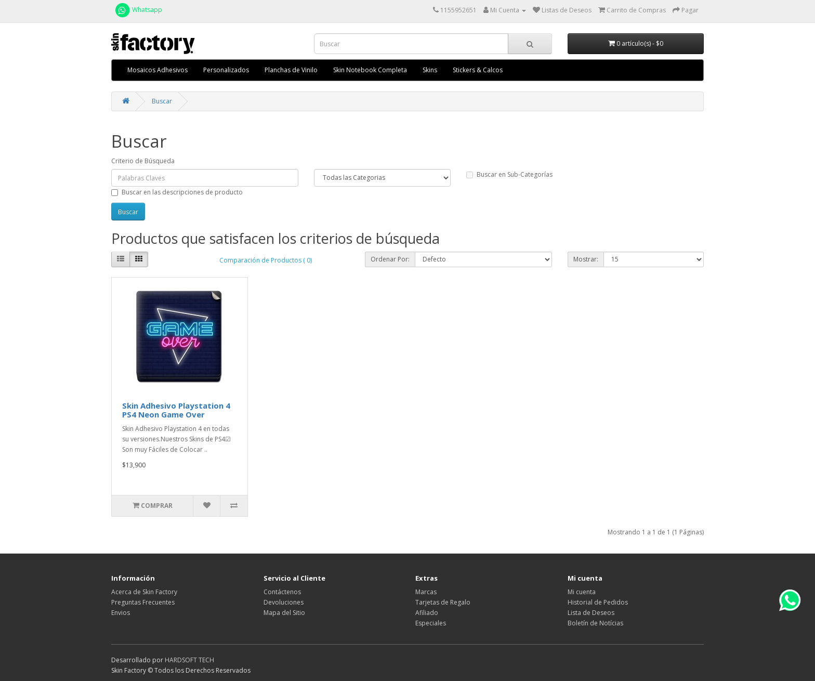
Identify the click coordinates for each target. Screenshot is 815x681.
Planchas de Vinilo (291, 70)
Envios (120, 612)
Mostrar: (585, 259)
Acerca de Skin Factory (144, 591)
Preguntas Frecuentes (143, 602)
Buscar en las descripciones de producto (177, 192)
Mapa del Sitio (284, 612)
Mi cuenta (582, 591)
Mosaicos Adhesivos (157, 70)
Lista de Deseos (591, 612)
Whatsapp (138, 9)
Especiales (430, 623)
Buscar (162, 101)
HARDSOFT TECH (189, 660)
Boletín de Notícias (595, 623)
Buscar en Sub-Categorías (509, 174)
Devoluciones (284, 602)
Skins (430, 70)
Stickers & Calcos (478, 70)
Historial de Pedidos (598, 602)
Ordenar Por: (390, 259)
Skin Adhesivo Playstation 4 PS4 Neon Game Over (176, 410)
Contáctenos (282, 591)
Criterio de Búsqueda (143, 160)
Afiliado (426, 612)
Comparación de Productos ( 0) (265, 260)
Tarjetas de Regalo (442, 602)
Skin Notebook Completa (370, 70)
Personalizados (226, 70)
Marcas (426, 591)
